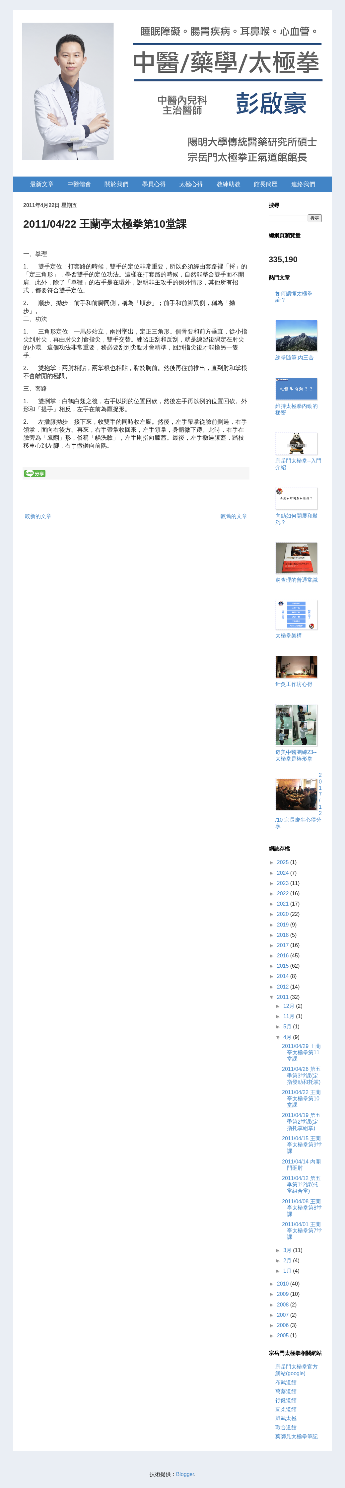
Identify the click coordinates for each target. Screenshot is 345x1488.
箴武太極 (286, 1418)
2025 (283, 862)
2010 (283, 1284)
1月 (288, 1271)
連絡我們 (303, 184)
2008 (283, 1304)
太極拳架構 (288, 635)
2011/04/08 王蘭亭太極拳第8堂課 (302, 1208)
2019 (283, 925)
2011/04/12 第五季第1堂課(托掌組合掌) (301, 1184)
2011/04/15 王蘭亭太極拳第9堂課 (302, 1145)
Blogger (185, 1474)
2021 (283, 904)
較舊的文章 (234, 516)
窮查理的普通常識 (296, 580)
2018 (283, 935)
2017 (283, 945)
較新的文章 (38, 516)
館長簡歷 (266, 184)
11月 (289, 1016)
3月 (288, 1250)
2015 (283, 966)
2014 (283, 976)
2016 (283, 955)
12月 (289, 1006)
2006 (283, 1325)
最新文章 (42, 184)
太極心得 (191, 184)
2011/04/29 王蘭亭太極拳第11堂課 (301, 1052)
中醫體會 (79, 184)
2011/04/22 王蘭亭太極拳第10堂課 (301, 1098)
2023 (283, 883)
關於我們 (116, 184)
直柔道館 (286, 1409)
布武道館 (286, 1382)
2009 (283, 1294)
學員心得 (154, 184)
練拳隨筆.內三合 (294, 357)
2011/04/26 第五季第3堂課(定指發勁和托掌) (301, 1075)
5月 (288, 1026)
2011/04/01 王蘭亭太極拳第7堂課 (302, 1231)
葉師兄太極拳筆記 (296, 1436)
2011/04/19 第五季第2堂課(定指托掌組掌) (301, 1121)
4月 (288, 1037)
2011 (283, 997)
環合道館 (286, 1427)
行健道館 (286, 1400)
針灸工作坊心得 (293, 684)
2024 (283, 873)
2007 (283, 1315)
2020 (283, 914)
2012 (283, 987)
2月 (288, 1260)
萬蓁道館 (286, 1391)
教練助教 (229, 184)
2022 (283, 893)
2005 (283, 1335)
